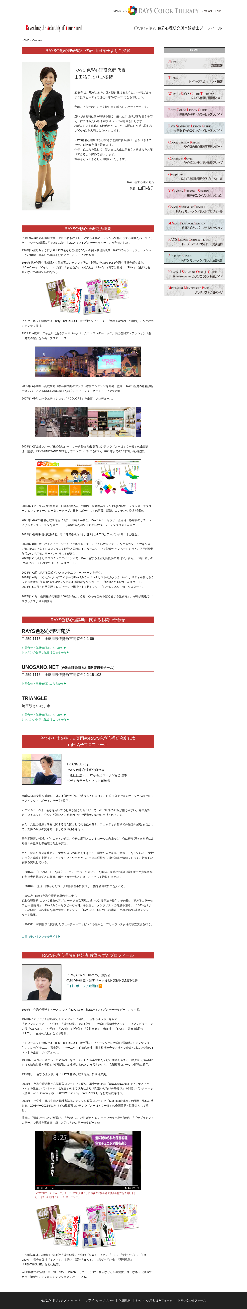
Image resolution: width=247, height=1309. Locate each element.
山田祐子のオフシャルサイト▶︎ (41, 936)
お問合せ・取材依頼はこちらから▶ (44, 647)
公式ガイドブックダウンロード (60, 1300)
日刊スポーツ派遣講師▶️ (84, 986)
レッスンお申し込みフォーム (154, 1300)
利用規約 (124, 1300)
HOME (25, 40)
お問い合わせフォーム (192, 1300)
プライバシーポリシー (100, 1300)
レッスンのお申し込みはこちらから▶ (45, 652)
